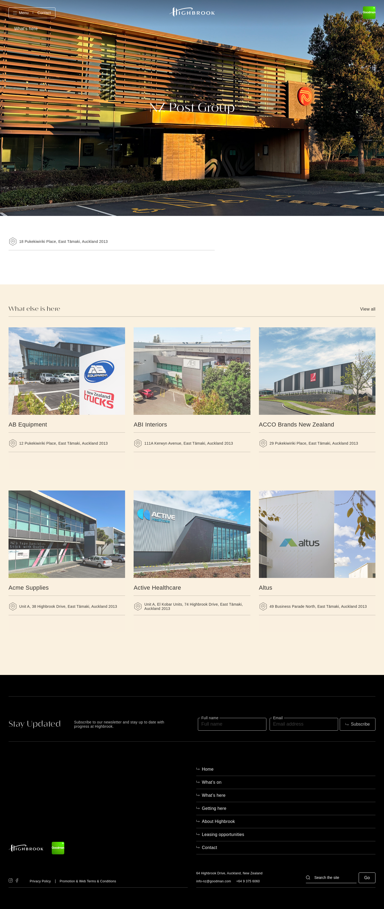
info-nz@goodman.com (213, 881)
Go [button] (367, 877)
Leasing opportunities (223, 834)
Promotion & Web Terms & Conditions (88, 881)
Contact (44, 13)
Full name (209, 718)
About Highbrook (218, 821)
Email (278, 718)
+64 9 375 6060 (248, 881)
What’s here (214, 795)
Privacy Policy (40, 881)
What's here (26, 29)
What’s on (212, 782)
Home (208, 769)
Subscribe (360, 724)
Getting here (214, 808)
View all (367, 309)
